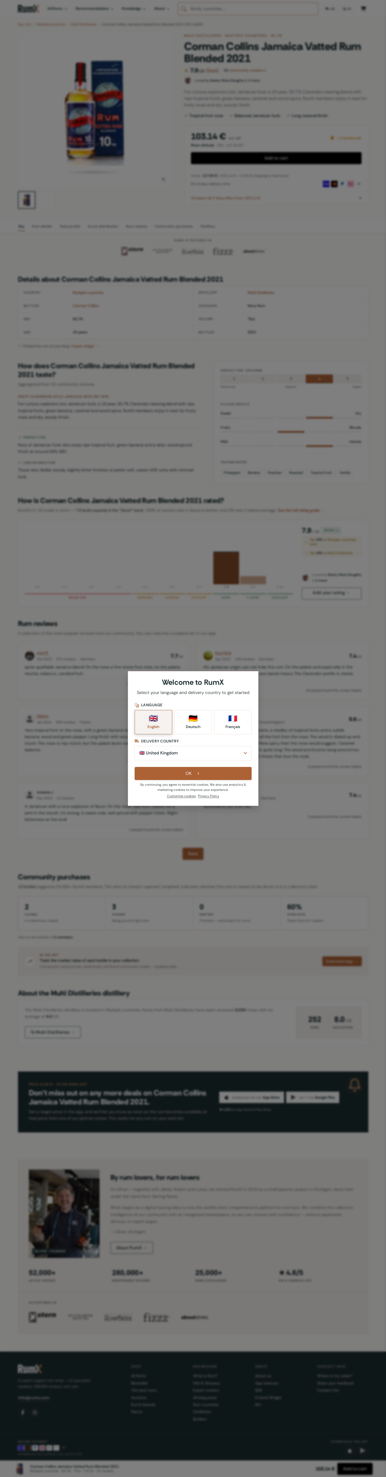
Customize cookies (181, 796)
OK (193, 773)
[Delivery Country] (193, 753)
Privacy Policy (208, 796)
